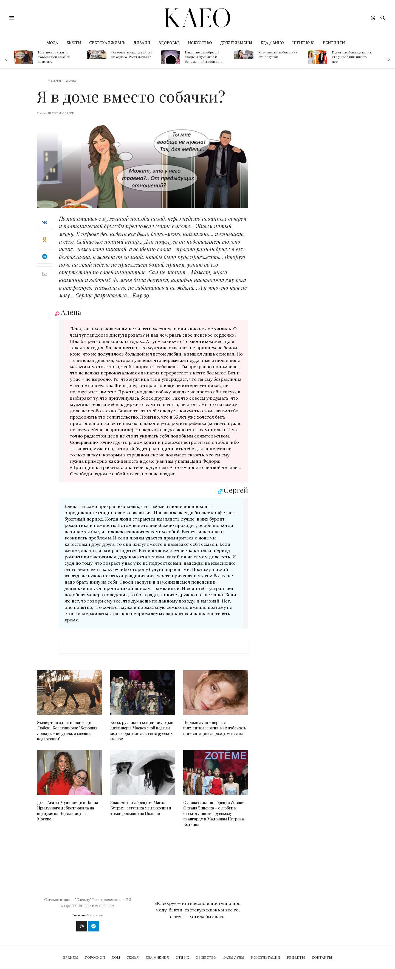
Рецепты (296, 957)
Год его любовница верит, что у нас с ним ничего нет (352, 57)
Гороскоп (95, 957)
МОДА (52, 43)
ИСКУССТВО (200, 43)
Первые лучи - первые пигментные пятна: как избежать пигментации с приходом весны (214, 728)
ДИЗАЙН (142, 43)
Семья (132, 957)
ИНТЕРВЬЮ (303, 43)
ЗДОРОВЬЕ (169, 43)
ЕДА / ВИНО (272, 43)
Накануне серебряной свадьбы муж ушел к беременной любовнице (203, 57)
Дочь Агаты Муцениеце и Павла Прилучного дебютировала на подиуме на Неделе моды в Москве (67, 811)
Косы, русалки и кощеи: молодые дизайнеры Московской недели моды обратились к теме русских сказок (141, 730)
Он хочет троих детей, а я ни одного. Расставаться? (131, 54)
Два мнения (157, 957)
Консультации (265, 957)
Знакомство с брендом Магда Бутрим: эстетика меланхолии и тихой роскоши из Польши (140, 808)
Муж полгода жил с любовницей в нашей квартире (54, 57)
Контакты (322, 957)
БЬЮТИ (73, 43)
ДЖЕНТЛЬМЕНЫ (236, 43)
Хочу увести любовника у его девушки (278, 54)
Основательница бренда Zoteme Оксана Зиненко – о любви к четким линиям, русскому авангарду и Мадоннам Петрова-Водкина (214, 813)
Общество (206, 957)
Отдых (182, 957)
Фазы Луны (233, 957)
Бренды (70, 957)
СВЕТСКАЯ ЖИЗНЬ (107, 43)
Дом (115, 957)
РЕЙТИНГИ (334, 43)
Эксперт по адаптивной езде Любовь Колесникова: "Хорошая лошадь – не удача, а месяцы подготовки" (67, 730)
